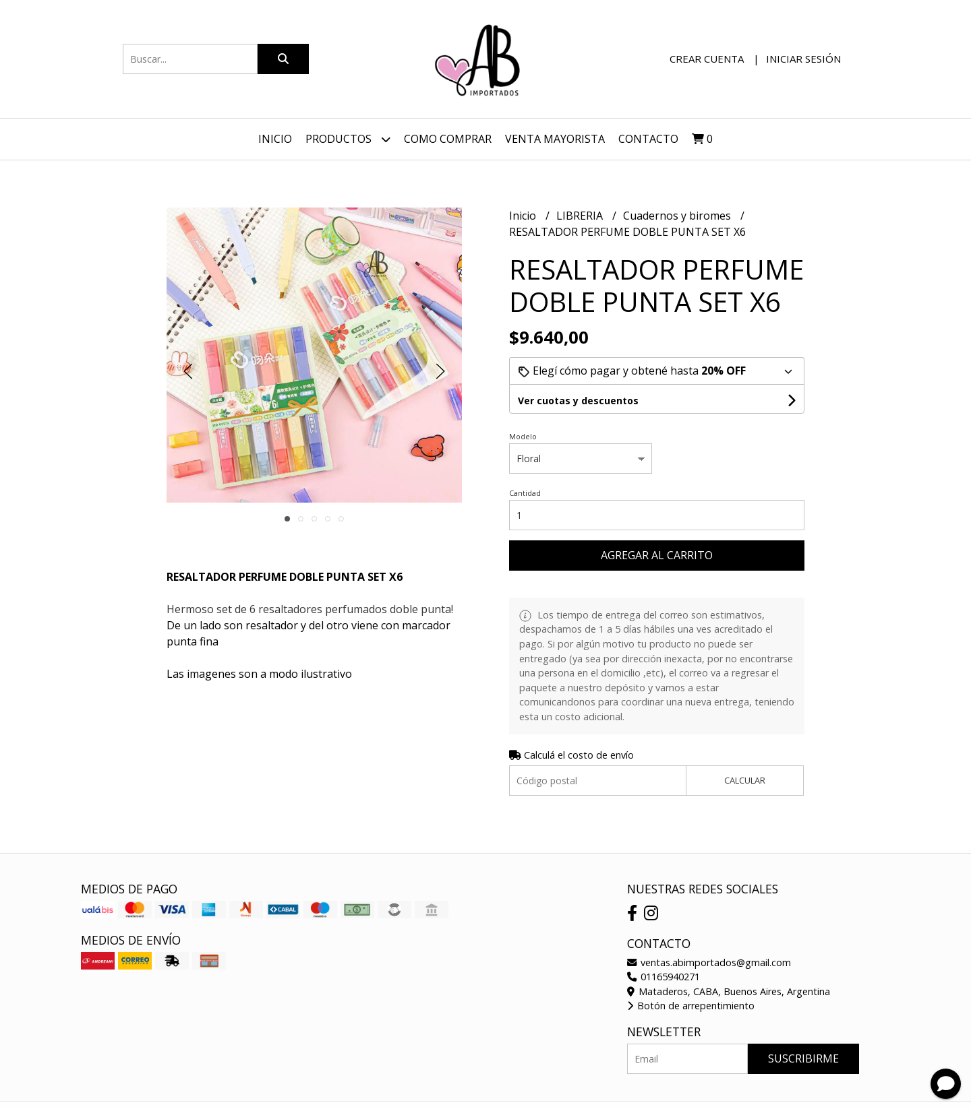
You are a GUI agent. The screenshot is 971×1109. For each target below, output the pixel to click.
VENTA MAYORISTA (555, 138)
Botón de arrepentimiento (691, 1005)
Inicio (275, 138)
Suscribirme (803, 1058)
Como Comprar (448, 138)
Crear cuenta (707, 58)
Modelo (523, 436)
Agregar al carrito (657, 555)
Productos (347, 139)
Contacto (648, 138)
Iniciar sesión (803, 58)
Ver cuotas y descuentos (578, 400)
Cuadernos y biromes (678, 215)
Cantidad (525, 493)
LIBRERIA (581, 215)
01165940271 (663, 976)
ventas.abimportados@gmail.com (709, 962)
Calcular (744, 780)
